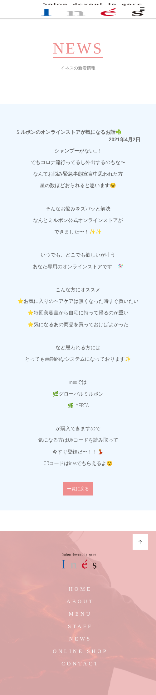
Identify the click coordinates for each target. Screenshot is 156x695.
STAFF (80, 629)
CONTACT (80, 666)
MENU (80, 616)
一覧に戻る (78, 488)
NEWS (80, 641)
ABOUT (80, 604)
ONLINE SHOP (80, 653)
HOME (80, 591)
